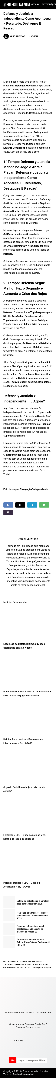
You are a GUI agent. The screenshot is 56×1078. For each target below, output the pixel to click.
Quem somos (16, 1024)
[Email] (8, 512)
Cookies (20, 1027)
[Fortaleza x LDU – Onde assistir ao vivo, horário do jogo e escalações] (28, 814)
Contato (29, 1024)
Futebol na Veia (10, 962)
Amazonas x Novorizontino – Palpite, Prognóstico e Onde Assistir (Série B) (33, 942)
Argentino (8, 965)
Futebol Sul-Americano (31, 962)
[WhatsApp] (44, 505)
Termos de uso (33, 1027)
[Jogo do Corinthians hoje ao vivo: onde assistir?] (28, 766)
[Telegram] (32, 505)
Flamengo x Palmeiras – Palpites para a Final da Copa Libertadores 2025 (32, 916)
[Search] (51, 4)
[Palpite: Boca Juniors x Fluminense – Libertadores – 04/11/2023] (28, 718)
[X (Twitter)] (20, 505)
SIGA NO (19, 1040)
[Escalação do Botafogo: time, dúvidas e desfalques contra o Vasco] (28, 623)
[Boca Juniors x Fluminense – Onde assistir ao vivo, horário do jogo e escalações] (28, 670)
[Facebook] (8, 505)
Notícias (35, 4)
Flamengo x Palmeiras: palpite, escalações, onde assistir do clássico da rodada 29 (31, 929)
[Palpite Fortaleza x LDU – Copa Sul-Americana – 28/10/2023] (28, 861)
